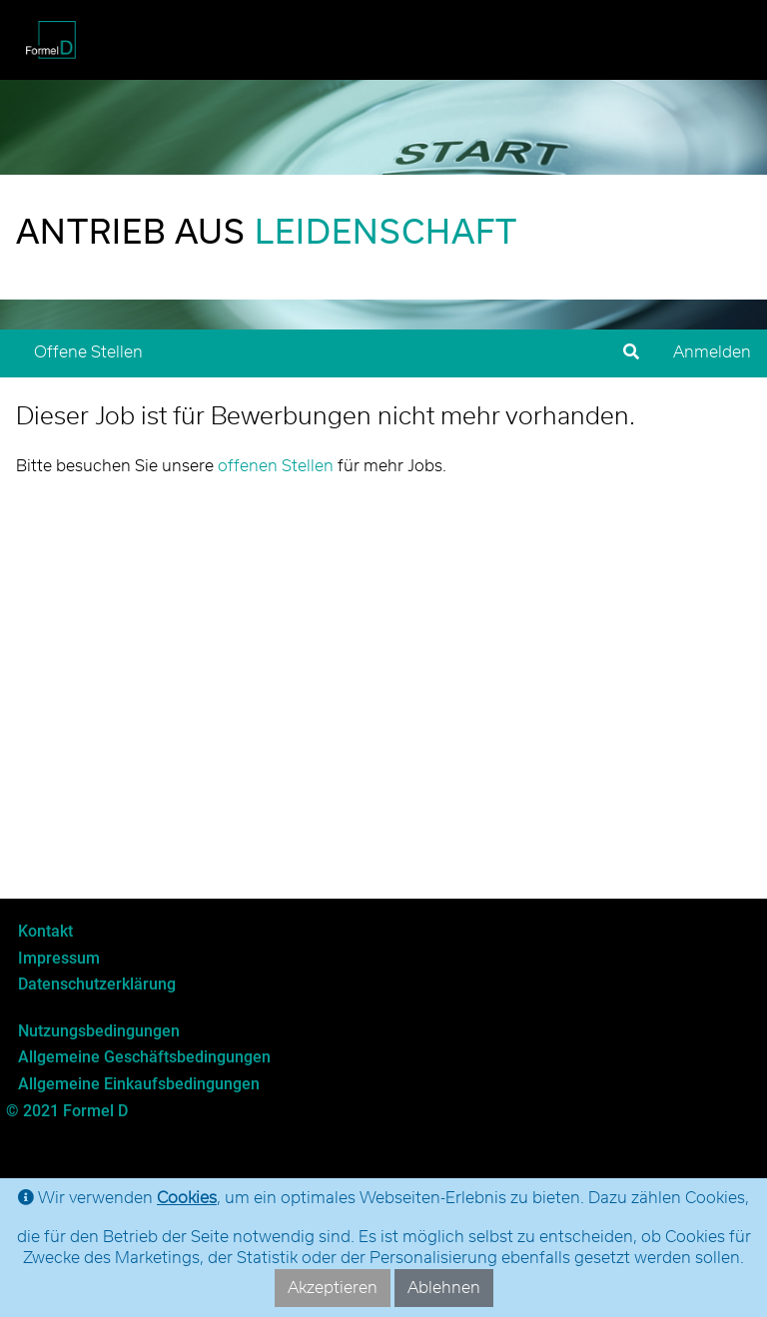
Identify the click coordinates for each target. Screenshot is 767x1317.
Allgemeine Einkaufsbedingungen (139, 1083)
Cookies (187, 1198)
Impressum (59, 958)
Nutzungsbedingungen (99, 1030)
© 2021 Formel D (67, 1110)
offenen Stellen (276, 466)
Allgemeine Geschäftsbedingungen (144, 1056)
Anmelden (712, 352)
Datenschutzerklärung (97, 984)
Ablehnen (443, 1288)
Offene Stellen (88, 352)
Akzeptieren (333, 1288)
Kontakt (45, 931)
